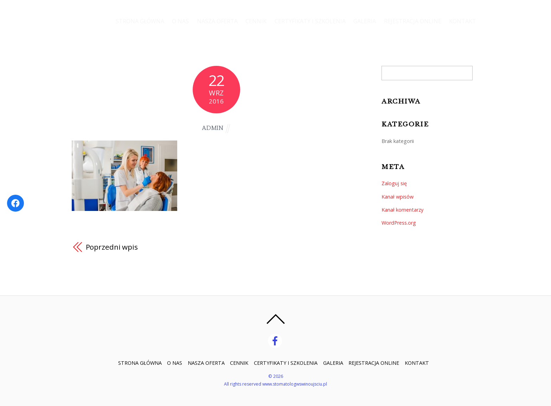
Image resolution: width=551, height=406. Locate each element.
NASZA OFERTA (216, 21)
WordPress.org (399, 222)
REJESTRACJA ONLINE (412, 21)
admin (213, 128)
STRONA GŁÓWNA (138, 21)
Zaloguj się (394, 183)
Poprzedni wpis (112, 247)
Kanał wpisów (398, 196)
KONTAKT (462, 21)
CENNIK (254, 21)
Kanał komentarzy (402, 209)
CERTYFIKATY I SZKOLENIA (309, 21)
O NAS (179, 21)
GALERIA (364, 21)
